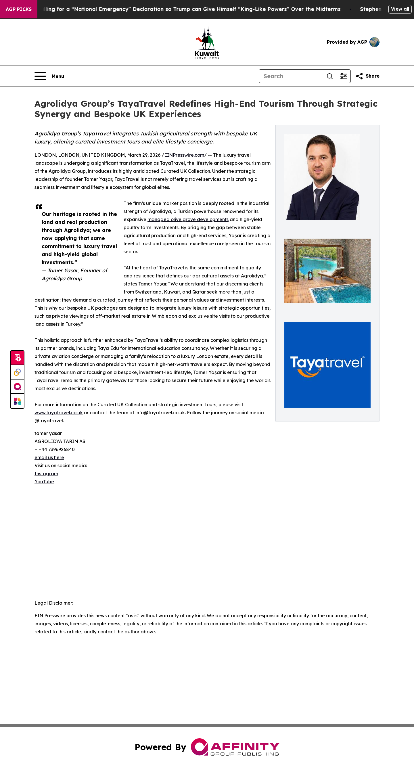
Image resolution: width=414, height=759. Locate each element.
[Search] (291, 76)
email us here (49, 457)
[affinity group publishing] (17, 386)
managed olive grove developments (188, 219)
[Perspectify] (17, 372)
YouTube (44, 481)
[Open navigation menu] (49, 76)
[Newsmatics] (17, 401)
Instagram (46, 473)
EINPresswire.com (184, 155)
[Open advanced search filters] (343, 76)
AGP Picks (19, 9)
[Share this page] (367, 76)
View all (400, 9)
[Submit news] (17, 358)
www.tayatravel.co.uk (58, 412)
